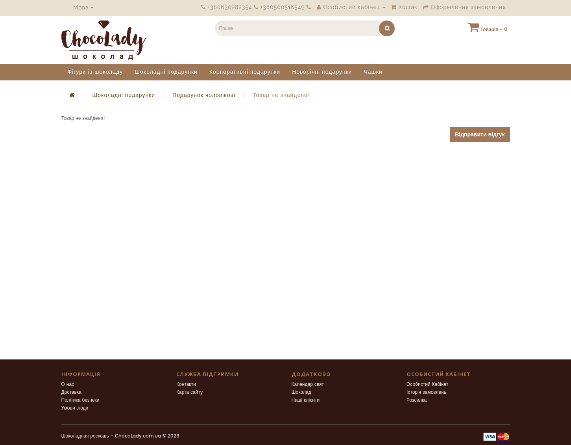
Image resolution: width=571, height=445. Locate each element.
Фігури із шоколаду (95, 71)
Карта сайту (189, 392)
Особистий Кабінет (427, 384)
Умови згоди (75, 408)
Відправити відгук (479, 134)
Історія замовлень (426, 392)
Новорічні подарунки (322, 71)
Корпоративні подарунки (244, 71)
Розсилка (417, 400)
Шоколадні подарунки (166, 71)
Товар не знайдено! (281, 95)
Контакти (186, 384)
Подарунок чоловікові (203, 95)
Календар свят (308, 384)
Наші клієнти (306, 400)
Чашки (373, 71)
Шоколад (301, 392)
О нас (67, 384)
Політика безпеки (80, 400)
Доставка (71, 392)
